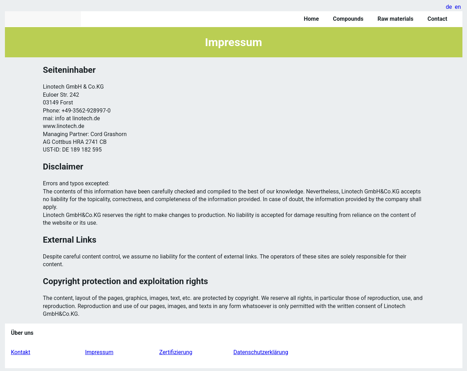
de (449, 7)
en (458, 7)
